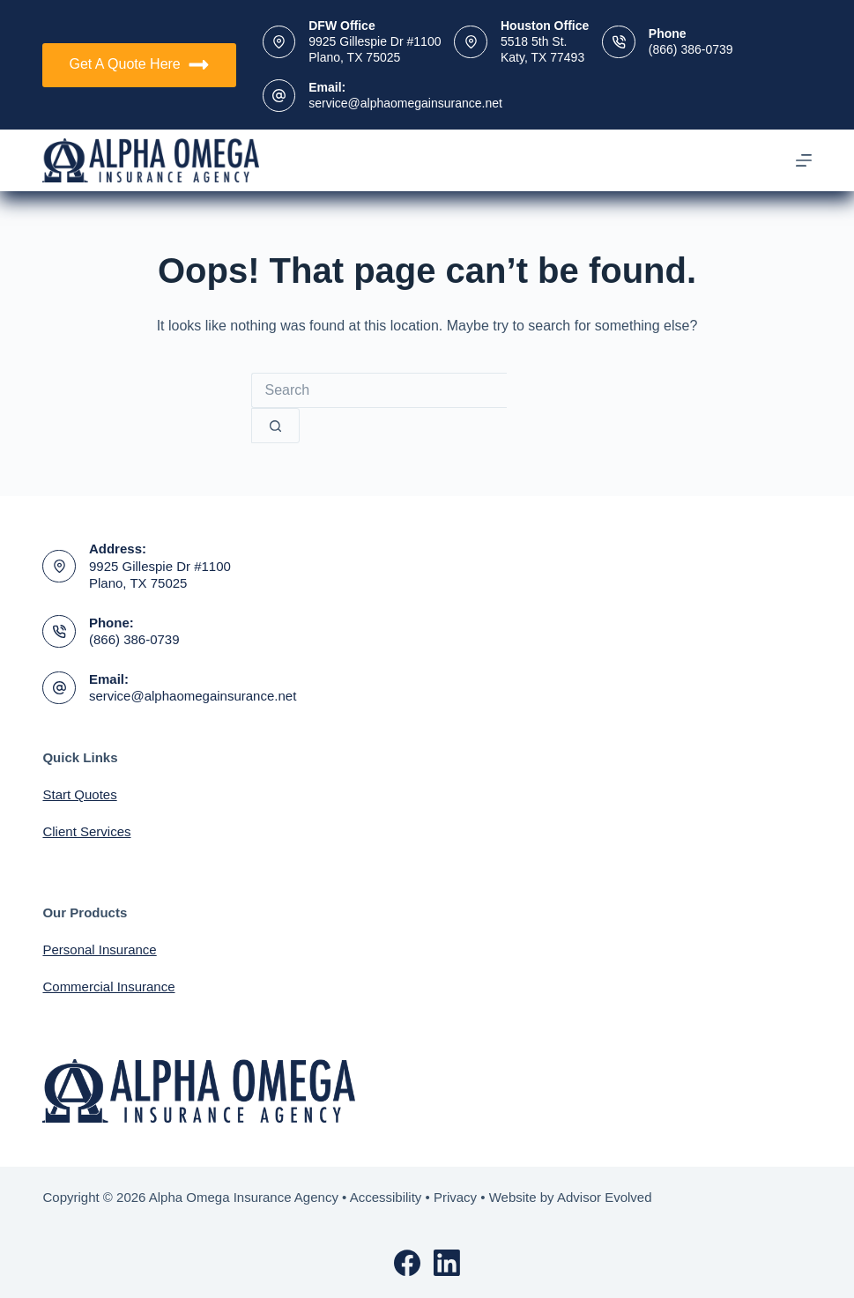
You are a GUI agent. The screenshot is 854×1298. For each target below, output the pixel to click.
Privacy (455, 1197)
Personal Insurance (99, 949)
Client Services (86, 831)
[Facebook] (407, 1263)
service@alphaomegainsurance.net (405, 103)
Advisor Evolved (604, 1197)
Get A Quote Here (139, 65)
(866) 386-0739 (691, 49)
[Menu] (804, 160)
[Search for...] (379, 390)
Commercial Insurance (108, 986)
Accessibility (386, 1197)
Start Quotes (79, 794)
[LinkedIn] (447, 1263)
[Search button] (275, 425)
